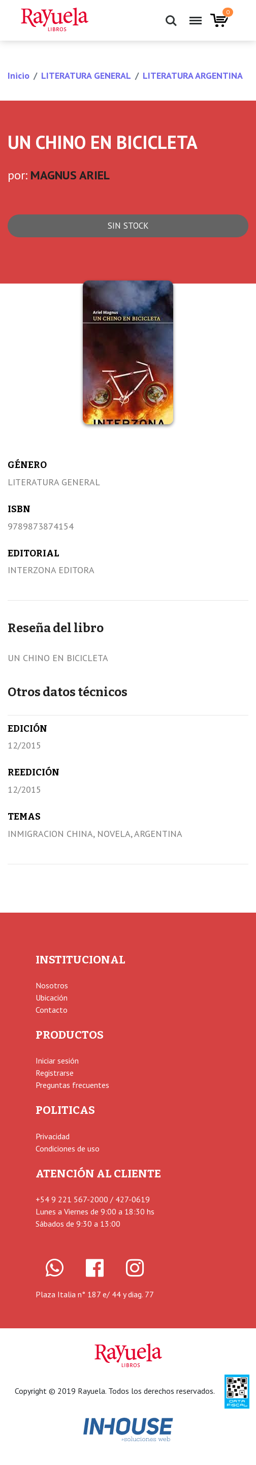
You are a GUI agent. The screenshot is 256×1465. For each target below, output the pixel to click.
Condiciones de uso (68, 1148)
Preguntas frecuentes (72, 1085)
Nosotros (52, 985)
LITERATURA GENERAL (86, 75)
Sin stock (128, 225)
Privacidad (53, 1136)
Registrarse (55, 1073)
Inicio (18, 75)
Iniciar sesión (57, 1060)
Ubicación (52, 997)
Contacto (52, 1010)
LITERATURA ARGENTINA (193, 75)
